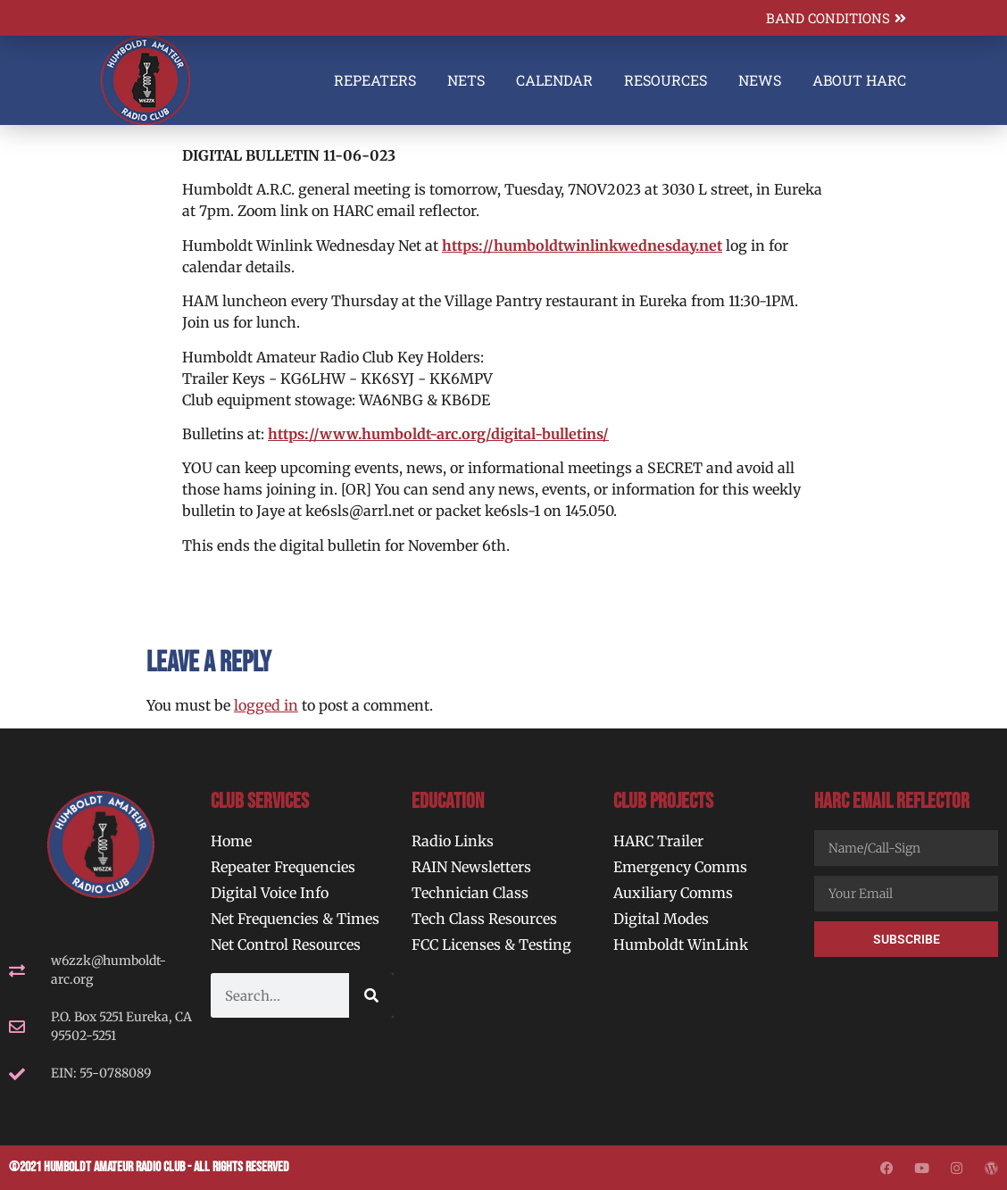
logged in (266, 705)
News (759, 80)
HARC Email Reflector (892, 801)
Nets (466, 80)
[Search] (371, 995)
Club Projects (663, 801)
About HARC (859, 80)
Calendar (554, 80)
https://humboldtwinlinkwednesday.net (582, 245)
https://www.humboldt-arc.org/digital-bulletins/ (438, 434)
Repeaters (375, 80)
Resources (665, 80)
